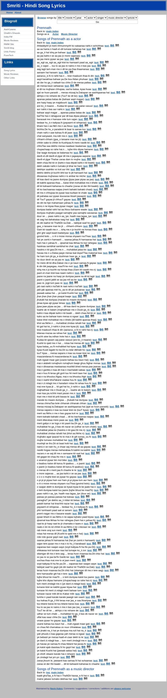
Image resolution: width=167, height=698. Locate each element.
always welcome (122, 688)
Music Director (69, 34)
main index (52, 31)
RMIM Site (9, 44)
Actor (56, 34)
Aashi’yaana (10, 29)
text (107, 45)
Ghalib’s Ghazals (12, 33)
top (48, 42)
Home (9, 12)
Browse (41, 17)
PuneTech (8, 55)
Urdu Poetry (9, 51)
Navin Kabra (56, 688)
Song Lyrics (9, 70)
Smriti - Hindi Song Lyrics (36, 5)
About (18, 12)
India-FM (8, 37)
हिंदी (112, 45)
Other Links (9, 78)
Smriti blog (9, 48)
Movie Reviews (11, 40)
